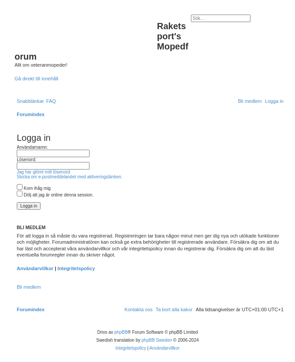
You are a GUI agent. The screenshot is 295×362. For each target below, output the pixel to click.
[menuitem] (51, 101)
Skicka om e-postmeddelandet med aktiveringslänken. (70, 176)
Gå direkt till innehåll (36, 78)
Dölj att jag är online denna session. (55, 194)
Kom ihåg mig (34, 188)
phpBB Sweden (157, 340)
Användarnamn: (32, 147)
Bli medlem (29, 287)
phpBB (120, 332)
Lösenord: (26, 159)
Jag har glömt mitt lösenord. (44, 172)
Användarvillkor (35, 268)
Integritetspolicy (76, 268)
